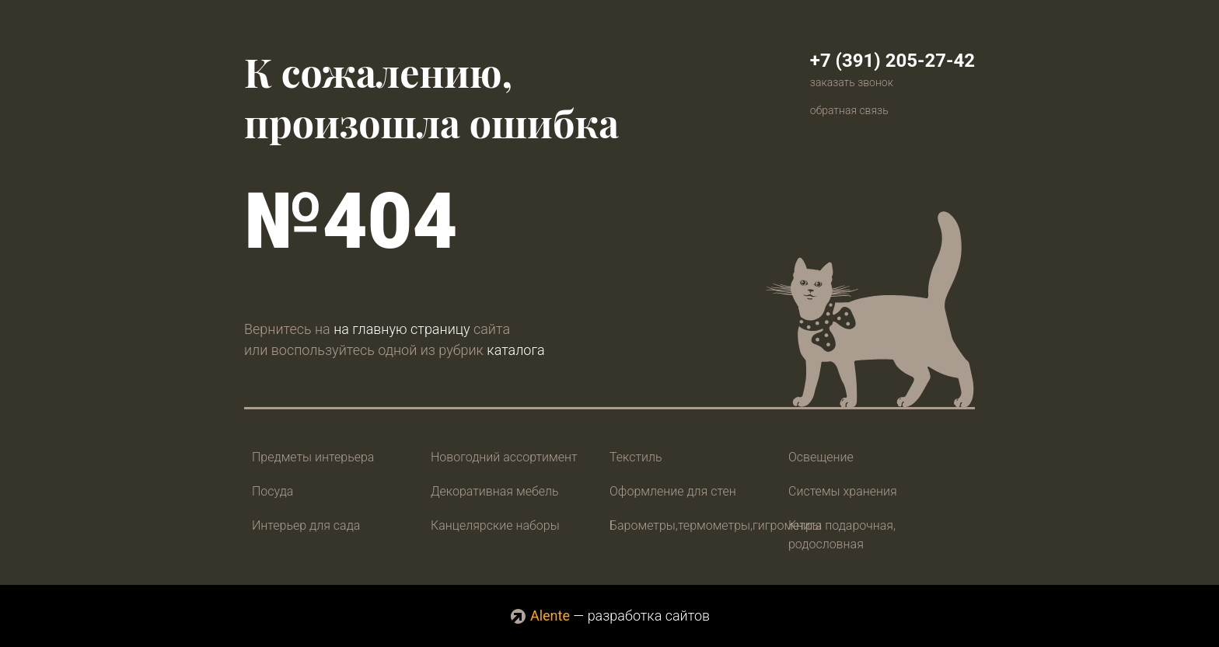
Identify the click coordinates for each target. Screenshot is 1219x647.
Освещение (821, 457)
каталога (515, 350)
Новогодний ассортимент (504, 457)
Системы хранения (842, 491)
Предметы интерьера (313, 457)
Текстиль (636, 457)
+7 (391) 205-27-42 (892, 60)
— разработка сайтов (609, 615)
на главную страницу (402, 329)
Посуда (272, 491)
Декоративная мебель (495, 491)
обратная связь (849, 110)
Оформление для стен (673, 491)
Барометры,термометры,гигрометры (716, 525)
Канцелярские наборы (495, 525)
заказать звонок (851, 82)
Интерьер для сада (306, 525)
